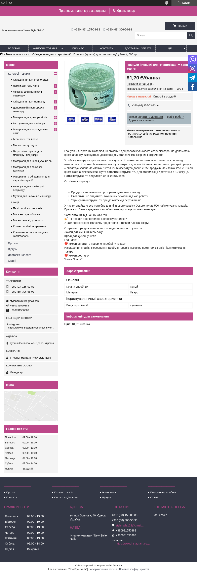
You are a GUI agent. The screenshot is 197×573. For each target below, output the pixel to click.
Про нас (78, 48)
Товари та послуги (17, 54)
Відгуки (12, 249)
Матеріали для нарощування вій (32, 160)
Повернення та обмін (163, 492)
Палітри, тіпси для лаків (27, 208)
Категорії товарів (45, 48)
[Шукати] (191, 35)
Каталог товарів (63, 492)
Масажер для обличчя (26, 214)
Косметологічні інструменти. (30, 226)
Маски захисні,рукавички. (28, 220)
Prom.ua (117, 565)
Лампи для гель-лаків (26, 85)
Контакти (106, 48)
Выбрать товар (124, 10)
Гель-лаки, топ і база (25, 139)
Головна (14, 48)
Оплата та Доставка (66, 497)
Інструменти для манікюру (29, 123)
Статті (12, 260)
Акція (16, 202)
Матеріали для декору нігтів (30, 117)
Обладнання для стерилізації (51, 54)
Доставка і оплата (138, 48)
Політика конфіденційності (134, 569)
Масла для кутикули (25, 145)
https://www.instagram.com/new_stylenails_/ (31, 327)
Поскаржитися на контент (103, 569)
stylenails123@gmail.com (25, 300)
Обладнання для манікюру (29, 101)
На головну (109, 492)
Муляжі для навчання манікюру (32, 196)
